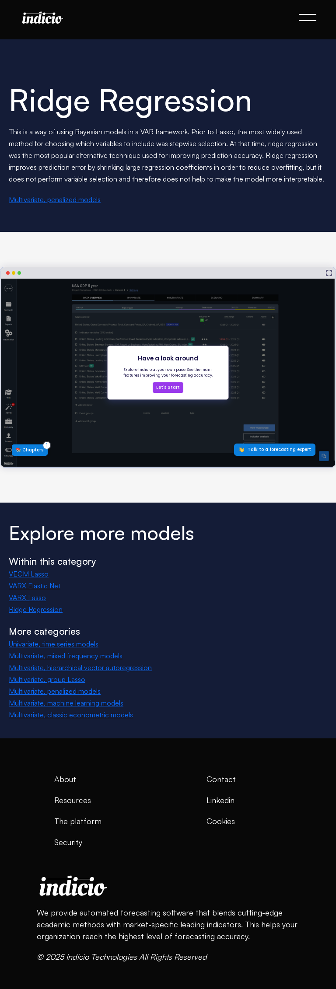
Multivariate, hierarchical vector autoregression (80, 667)
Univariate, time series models (53, 644)
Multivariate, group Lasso (47, 679)
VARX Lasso (27, 597)
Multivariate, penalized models (55, 199)
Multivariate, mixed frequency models (65, 655)
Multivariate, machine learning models (66, 703)
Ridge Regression (36, 609)
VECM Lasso (29, 574)
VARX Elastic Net (34, 585)
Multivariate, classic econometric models (71, 714)
